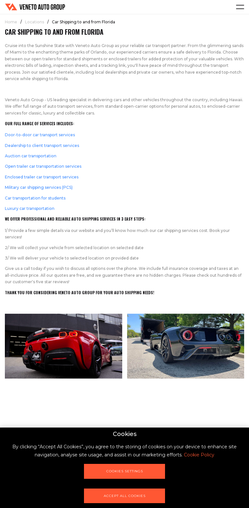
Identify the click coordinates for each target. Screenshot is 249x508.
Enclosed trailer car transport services (41, 177)
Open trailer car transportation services (43, 166)
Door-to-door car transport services (40, 134)
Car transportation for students (35, 198)
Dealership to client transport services (42, 145)
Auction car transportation (30, 155)
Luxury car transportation (29, 208)
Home (11, 21)
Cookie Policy (199, 455)
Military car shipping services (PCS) (39, 187)
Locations (34, 21)
